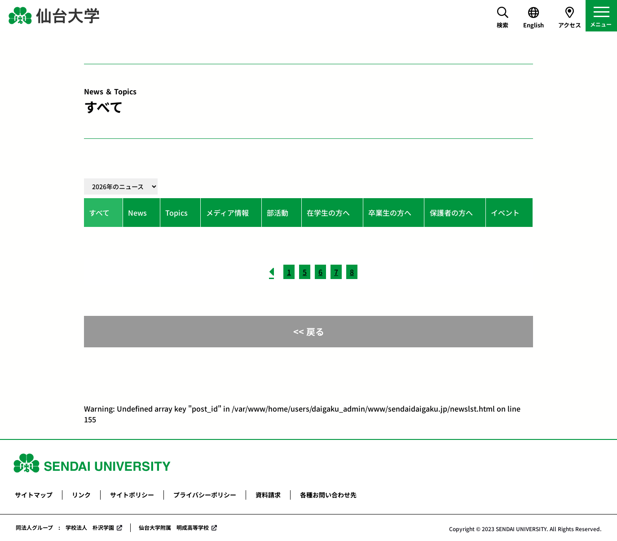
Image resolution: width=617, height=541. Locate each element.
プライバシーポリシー (204, 494)
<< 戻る (308, 331)
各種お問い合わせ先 (328, 494)
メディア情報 (227, 212)
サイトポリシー (132, 494)
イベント (505, 212)
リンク (81, 494)
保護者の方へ (451, 212)
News (137, 212)
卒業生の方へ (389, 212)
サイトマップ (34, 494)
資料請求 (268, 494)
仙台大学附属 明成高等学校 (174, 527)
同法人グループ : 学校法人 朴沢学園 (65, 527)
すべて (99, 212)
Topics (176, 212)
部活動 (277, 212)
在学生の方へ (328, 212)
